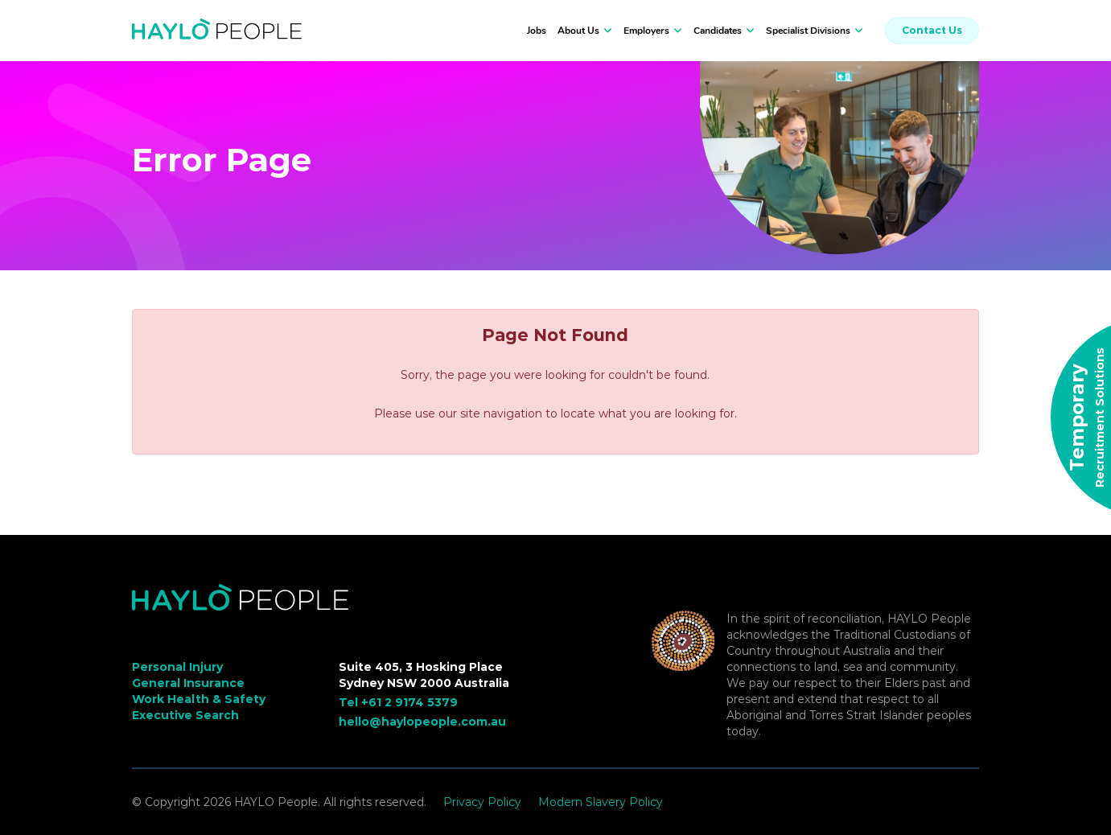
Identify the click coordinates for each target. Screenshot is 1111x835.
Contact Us (932, 30)
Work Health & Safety (198, 699)
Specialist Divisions (808, 30)
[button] (605, 30)
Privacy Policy (482, 802)
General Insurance (188, 683)
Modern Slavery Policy (600, 802)
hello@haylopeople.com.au (422, 721)
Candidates (717, 30)
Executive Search (185, 715)
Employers (646, 30)
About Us (578, 30)
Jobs (536, 30)
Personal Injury (177, 667)
